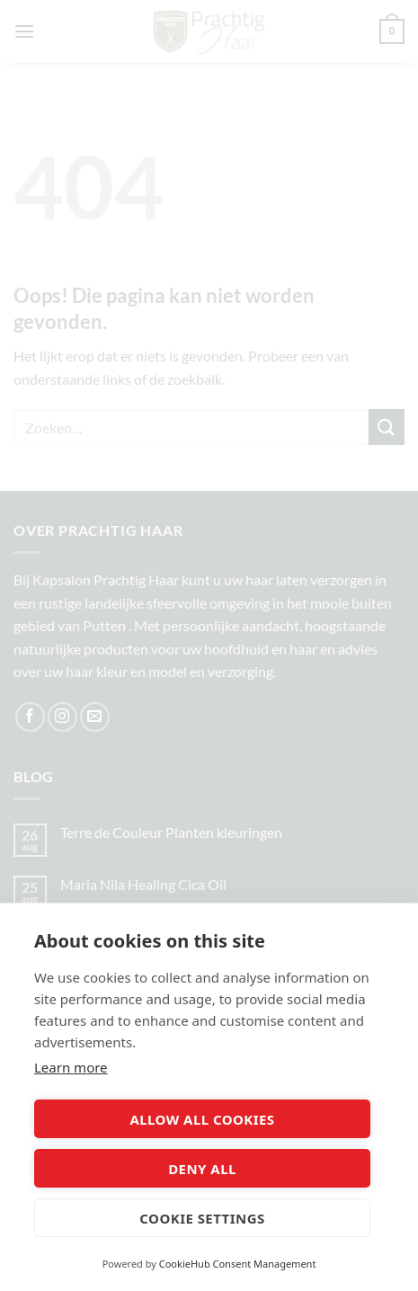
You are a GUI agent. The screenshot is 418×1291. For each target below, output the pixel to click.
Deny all (202, 1169)
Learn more (71, 1067)
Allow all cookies (201, 1119)
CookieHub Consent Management (237, 1263)
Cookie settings (201, 1218)
